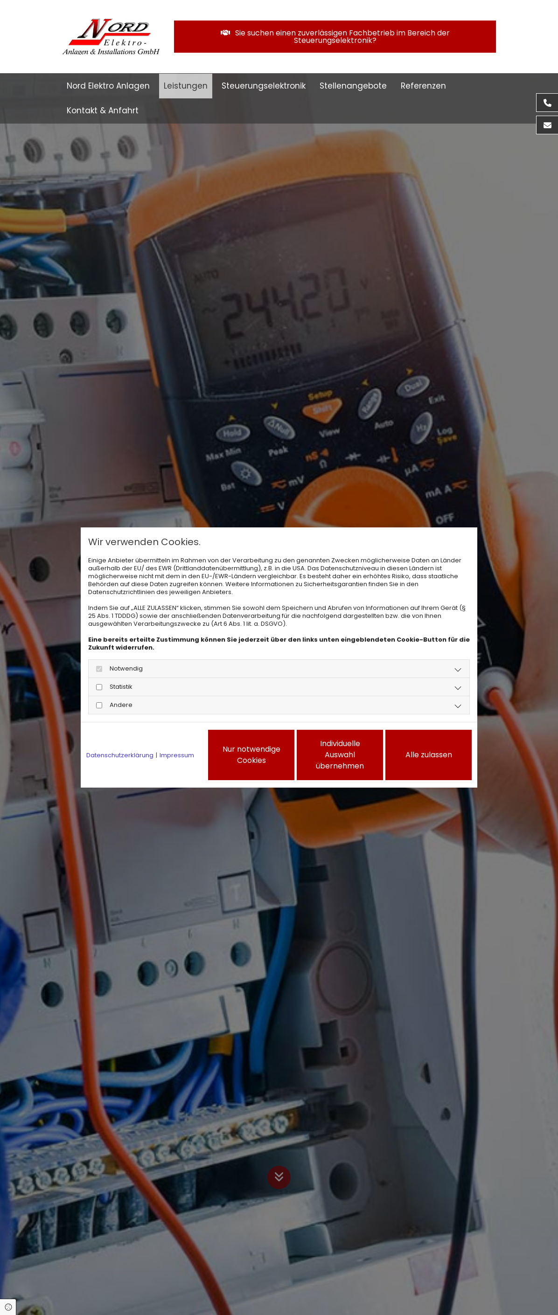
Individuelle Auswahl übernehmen (340, 754)
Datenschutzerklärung (119, 755)
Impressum (177, 755)
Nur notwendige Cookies (251, 755)
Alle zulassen (428, 754)
